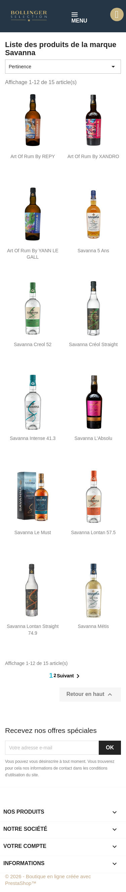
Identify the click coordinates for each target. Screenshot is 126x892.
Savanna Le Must (32, 532)
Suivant (69, 676)
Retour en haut (90, 695)
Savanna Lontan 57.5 (93, 532)
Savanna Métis (93, 626)
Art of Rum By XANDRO (93, 156)
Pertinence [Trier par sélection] (63, 67)
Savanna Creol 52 (32, 344)
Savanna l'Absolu (93, 438)
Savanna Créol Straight (93, 344)
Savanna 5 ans (93, 250)
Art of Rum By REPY (32, 156)
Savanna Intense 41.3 (32, 438)
